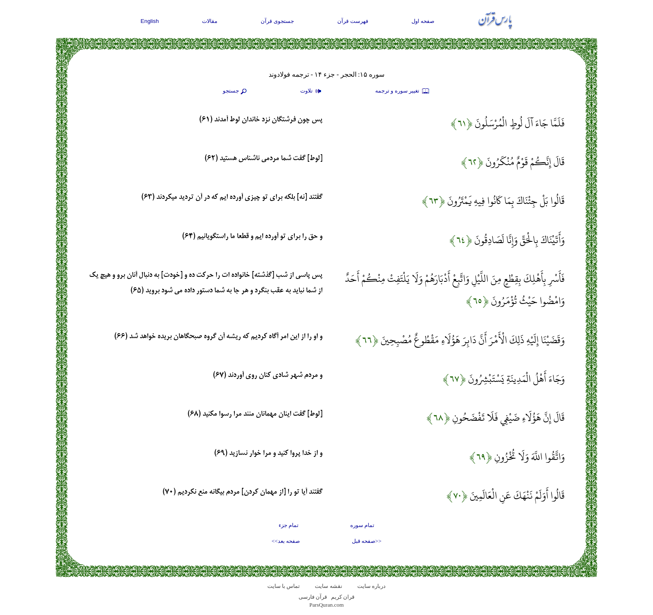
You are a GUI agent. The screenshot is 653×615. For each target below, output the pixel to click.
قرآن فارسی (313, 597)
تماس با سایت (283, 586)
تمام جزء (289, 525)
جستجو (236, 91)
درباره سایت (371, 586)
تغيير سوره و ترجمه (402, 91)
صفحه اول (423, 21)
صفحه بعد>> (286, 541)
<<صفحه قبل (366, 541)
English (150, 21)
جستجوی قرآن (277, 21)
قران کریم (342, 597)
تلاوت (312, 91)
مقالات (209, 21)
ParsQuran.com (326, 605)
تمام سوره (362, 525)
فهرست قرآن (352, 21)
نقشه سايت (328, 586)
